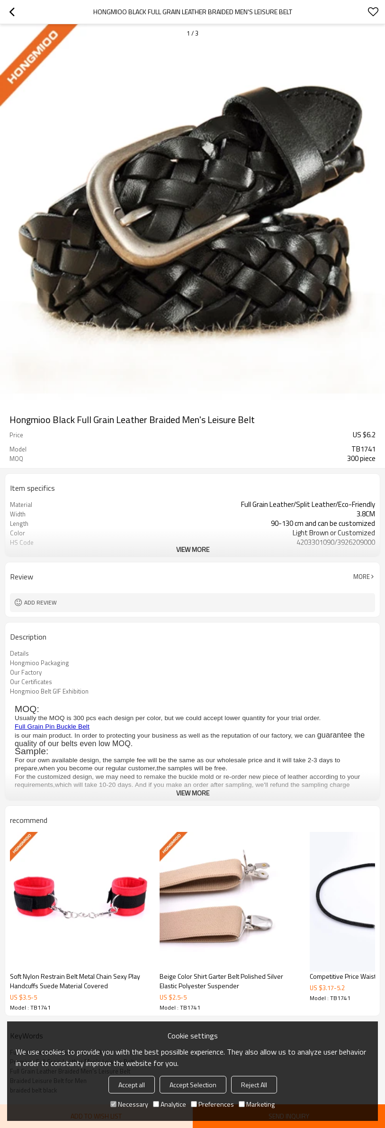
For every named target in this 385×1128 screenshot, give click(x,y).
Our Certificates (31, 681)
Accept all (131, 1085)
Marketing (257, 1104)
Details (19, 653)
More (361, 576)
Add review (40, 602)
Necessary (129, 1104)
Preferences (212, 1104)
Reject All (254, 1085)
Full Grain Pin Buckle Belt (52, 726)
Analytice (169, 1104)
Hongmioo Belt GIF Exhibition (49, 691)
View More (192, 549)
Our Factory (26, 672)
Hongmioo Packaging (39, 663)
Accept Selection (193, 1085)
